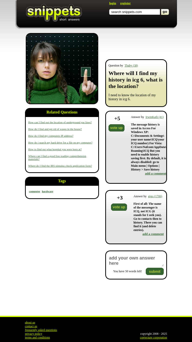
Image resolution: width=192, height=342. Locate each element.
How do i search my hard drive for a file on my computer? (60, 142)
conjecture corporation (153, 337)
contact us (31, 326)
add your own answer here (136, 260)
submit (154, 272)
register (125, 3)
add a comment (155, 173)
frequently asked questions (41, 330)
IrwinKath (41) (155, 117)
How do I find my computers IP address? (50, 135)
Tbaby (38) (131, 65)
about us (30, 322)
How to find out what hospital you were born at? (55, 149)
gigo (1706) (155, 196)
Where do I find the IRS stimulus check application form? (60, 165)
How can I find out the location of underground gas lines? (60, 122)
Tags (62, 181)
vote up (116, 128)
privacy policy (33, 334)
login (112, 3)
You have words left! (127, 271)
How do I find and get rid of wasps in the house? (55, 129)
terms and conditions (37, 337)
